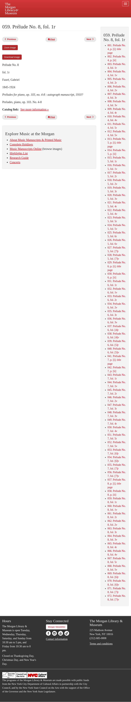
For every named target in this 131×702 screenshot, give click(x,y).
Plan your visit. (30, 20)
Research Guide (19, 157)
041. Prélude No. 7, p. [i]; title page (117, 360)
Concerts (15, 162)
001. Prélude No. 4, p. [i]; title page (117, 49)
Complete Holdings (21, 144)
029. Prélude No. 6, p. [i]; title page (117, 266)
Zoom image (10, 47)
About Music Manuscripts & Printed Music (35, 140)
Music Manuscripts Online (25, 148)
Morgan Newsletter (57, 627)
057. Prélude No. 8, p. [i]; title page (117, 483)
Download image (12, 57)
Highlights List (19, 153)
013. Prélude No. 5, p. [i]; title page (117, 142)
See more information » (34, 109)
